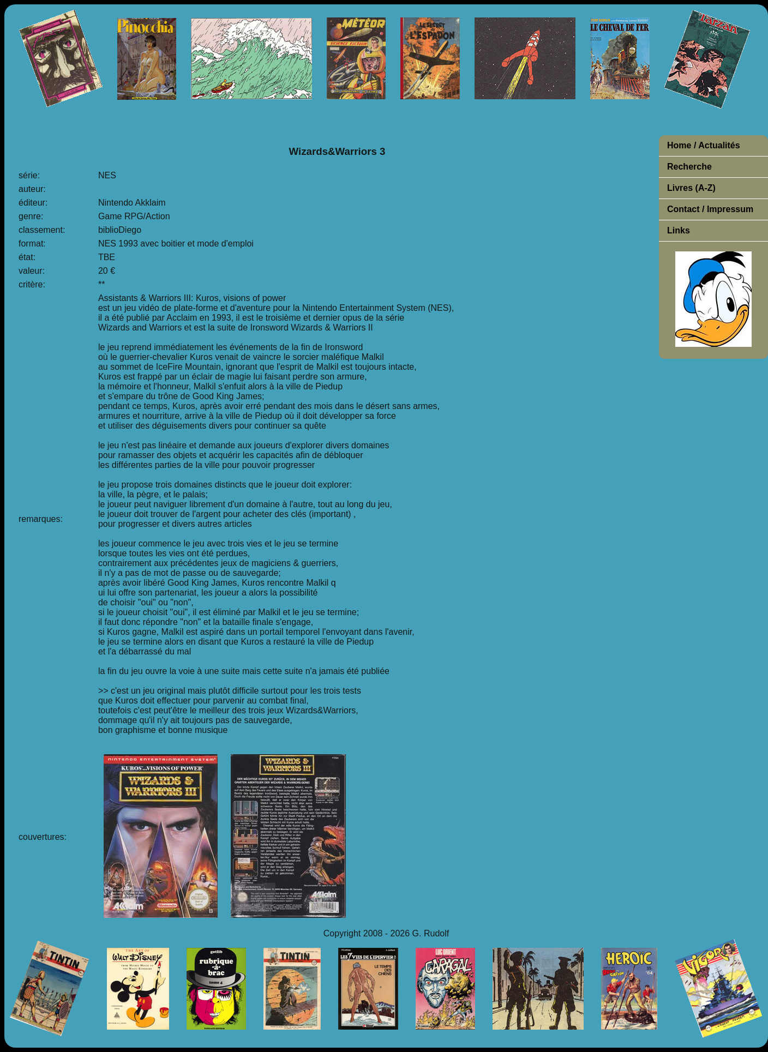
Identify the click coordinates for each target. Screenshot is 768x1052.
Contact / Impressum (710, 209)
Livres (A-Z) (691, 188)
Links (678, 230)
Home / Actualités (703, 145)
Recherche (689, 166)
